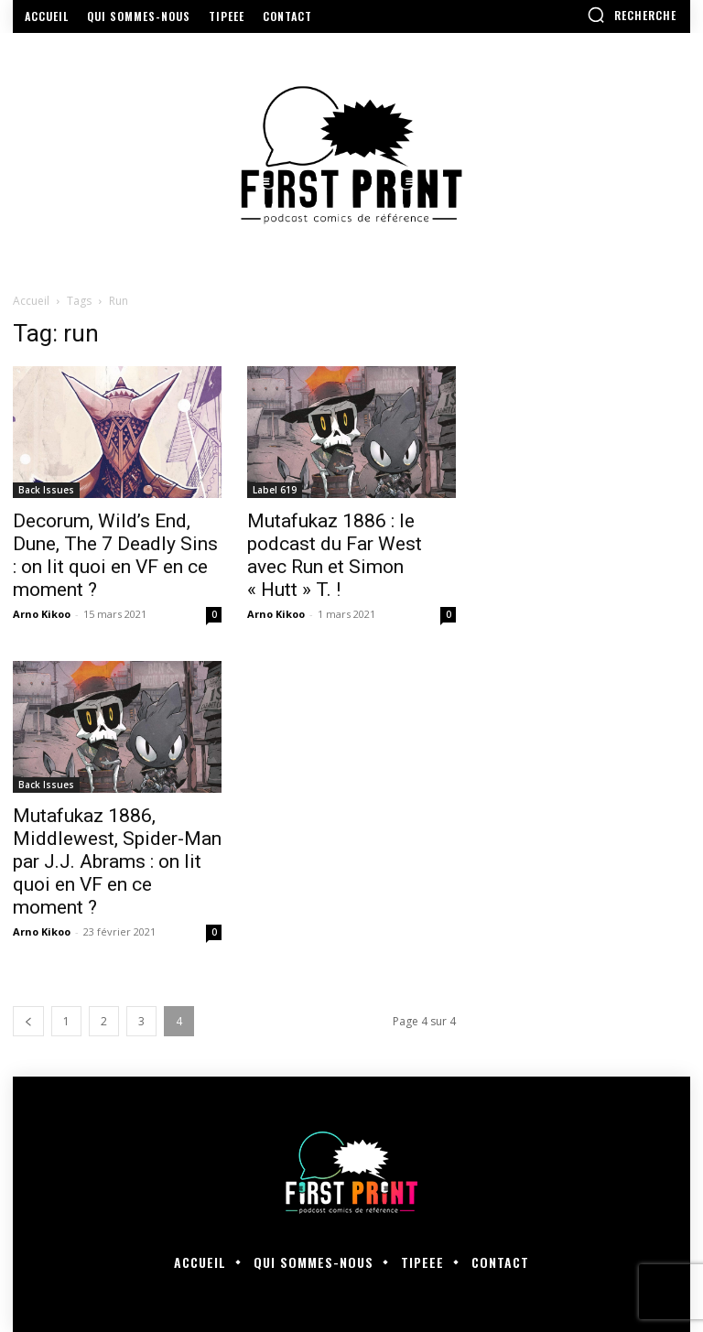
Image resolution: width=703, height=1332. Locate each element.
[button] (631, 14)
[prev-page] (28, 1021)
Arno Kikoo (41, 614)
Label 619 (275, 489)
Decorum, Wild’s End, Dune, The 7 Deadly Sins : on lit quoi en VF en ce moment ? (115, 555)
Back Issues (46, 489)
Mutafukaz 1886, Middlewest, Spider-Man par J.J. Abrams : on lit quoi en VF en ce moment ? (117, 861)
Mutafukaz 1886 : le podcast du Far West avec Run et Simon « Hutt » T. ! (334, 555)
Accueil (31, 301)
